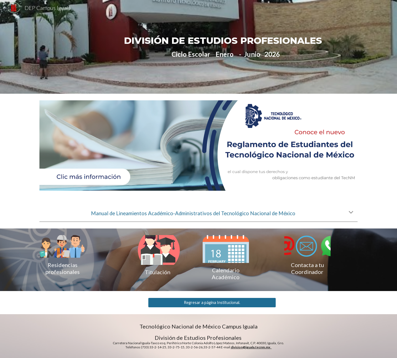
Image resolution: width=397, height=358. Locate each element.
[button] (351, 212)
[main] (226, 47)
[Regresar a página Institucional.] (212, 302)
